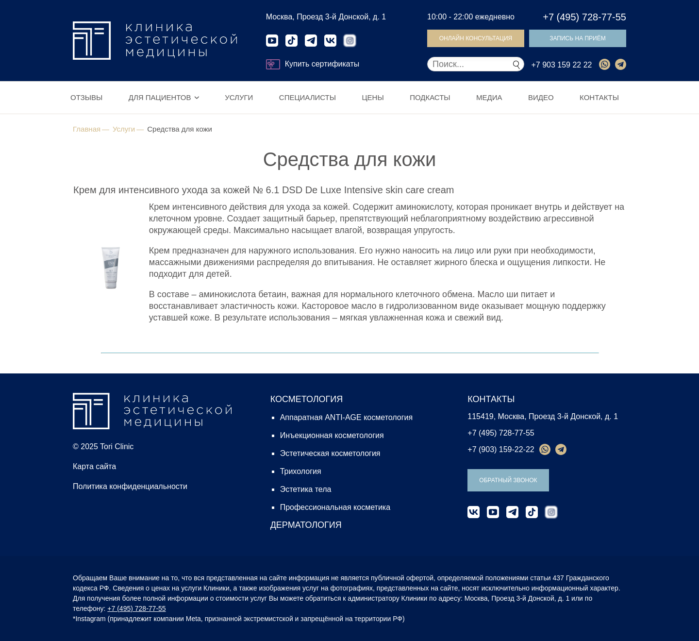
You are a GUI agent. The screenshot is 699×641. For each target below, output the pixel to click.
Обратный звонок (508, 480)
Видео (541, 97)
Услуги (239, 97)
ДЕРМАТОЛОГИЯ (306, 525)
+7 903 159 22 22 (561, 65)
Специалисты (307, 97)
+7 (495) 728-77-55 (584, 17)
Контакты (599, 97)
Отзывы (86, 97)
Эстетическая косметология (330, 453)
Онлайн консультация (476, 38)
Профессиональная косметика (335, 507)
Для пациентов (160, 97)
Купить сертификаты (313, 64)
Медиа (489, 97)
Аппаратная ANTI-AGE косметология (346, 417)
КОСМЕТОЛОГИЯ (306, 399)
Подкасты (430, 97)
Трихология (300, 471)
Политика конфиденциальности (130, 486)
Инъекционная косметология (332, 435)
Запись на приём (577, 38)
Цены (372, 97)
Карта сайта (94, 466)
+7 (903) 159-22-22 (500, 449)
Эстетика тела (306, 489)
